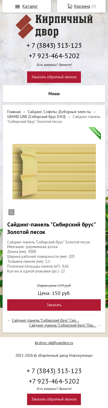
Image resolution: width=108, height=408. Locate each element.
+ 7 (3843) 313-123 (54, 45)
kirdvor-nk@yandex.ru (54, 342)
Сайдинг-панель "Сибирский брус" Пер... (62, 325)
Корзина (82, 6)
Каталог (30, 6)
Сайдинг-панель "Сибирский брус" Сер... (45, 320)
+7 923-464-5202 (54, 55)
